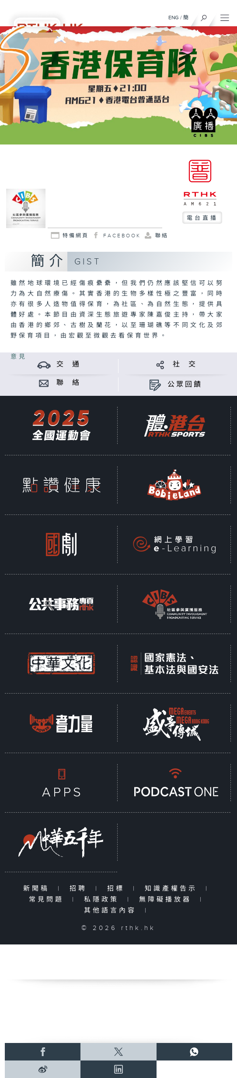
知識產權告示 (173, 888)
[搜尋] (204, 16)
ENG (173, 17)
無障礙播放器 (167, 899)
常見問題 (48, 899)
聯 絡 (68, 383)
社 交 (185, 364)
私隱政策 (103, 899)
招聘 (80, 888)
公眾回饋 (184, 384)
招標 (118, 888)
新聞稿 (38, 888)
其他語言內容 (112, 910)
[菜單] (225, 16)
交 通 (68, 364)
